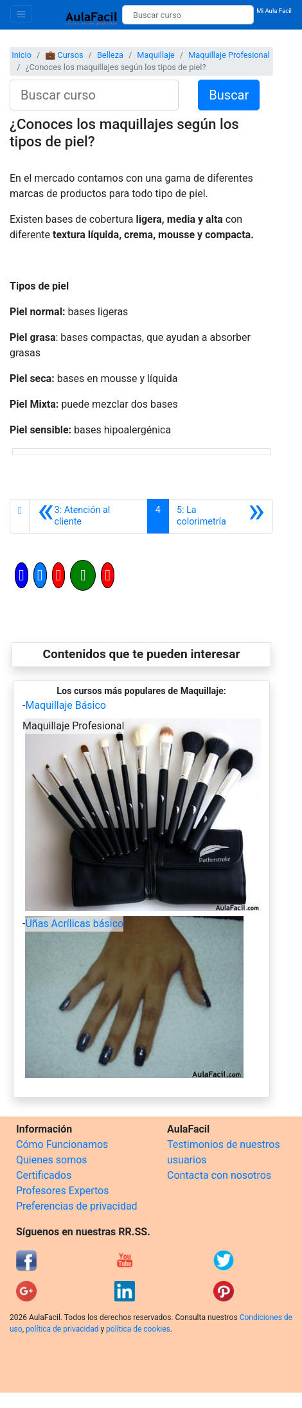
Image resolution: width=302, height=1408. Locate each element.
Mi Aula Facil (274, 10)
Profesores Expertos (62, 1191)
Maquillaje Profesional (229, 55)
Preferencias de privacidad (77, 1206)
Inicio (21, 55)
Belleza (110, 55)
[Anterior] (88, 516)
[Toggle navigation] (21, 13)
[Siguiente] (220, 516)
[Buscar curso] (188, 14)
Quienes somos (51, 1160)
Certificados (43, 1175)
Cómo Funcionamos (62, 1144)
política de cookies (138, 1329)
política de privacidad (62, 1329)
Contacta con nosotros (219, 1175)
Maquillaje (156, 55)
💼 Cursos (64, 55)
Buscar (229, 95)
